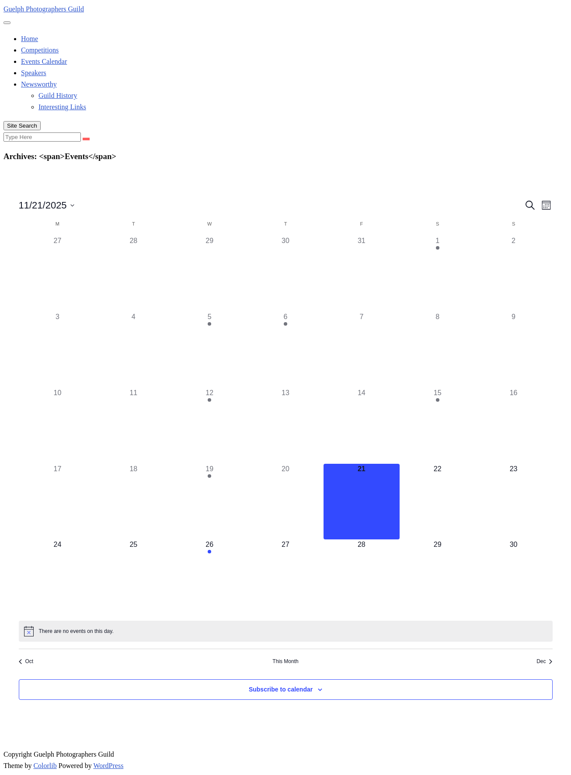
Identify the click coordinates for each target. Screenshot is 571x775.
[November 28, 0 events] (362, 577)
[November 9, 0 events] (514, 350)
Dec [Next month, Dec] (544, 661)
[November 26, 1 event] (209, 577)
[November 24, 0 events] (58, 577)
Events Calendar (44, 61)
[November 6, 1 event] (285, 350)
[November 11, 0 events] (133, 426)
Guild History (57, 95)
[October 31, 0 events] (362, 274)
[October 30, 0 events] (285, 274)
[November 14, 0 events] (362, 426)
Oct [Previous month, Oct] (26, 661)
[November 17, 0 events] (58, 502)
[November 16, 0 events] (514, 426)
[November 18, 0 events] (133, 502)
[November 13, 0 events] (285, 426)
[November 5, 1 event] (209, 350)
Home (29, 38)
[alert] (286, 631)
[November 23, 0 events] (514, 502)
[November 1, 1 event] (438, 274)
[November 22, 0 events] (438, 502)
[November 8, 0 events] (438, 350)
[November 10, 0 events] (58, 426)
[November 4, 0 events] (133, 350)
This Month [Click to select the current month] (285, 661)
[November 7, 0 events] (362, 350)
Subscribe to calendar (281, 689)
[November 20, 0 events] (285, 502)
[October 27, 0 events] (58, 274)
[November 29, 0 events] (438, 577)
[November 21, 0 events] (362, 502)
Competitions (40, 50)
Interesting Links (62, 107)
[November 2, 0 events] (514, 274)
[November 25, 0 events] (133, 577)
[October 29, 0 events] (209, 274)
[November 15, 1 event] (438, 426)
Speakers (33, 72)
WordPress (108, 765)
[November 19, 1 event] (209, 502)
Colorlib (44, 765)
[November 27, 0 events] (285, 577)
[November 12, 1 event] (209, 426)
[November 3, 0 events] (58, 350)
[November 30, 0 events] (514, 577)
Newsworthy (39, 84)
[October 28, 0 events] (133, 274)
